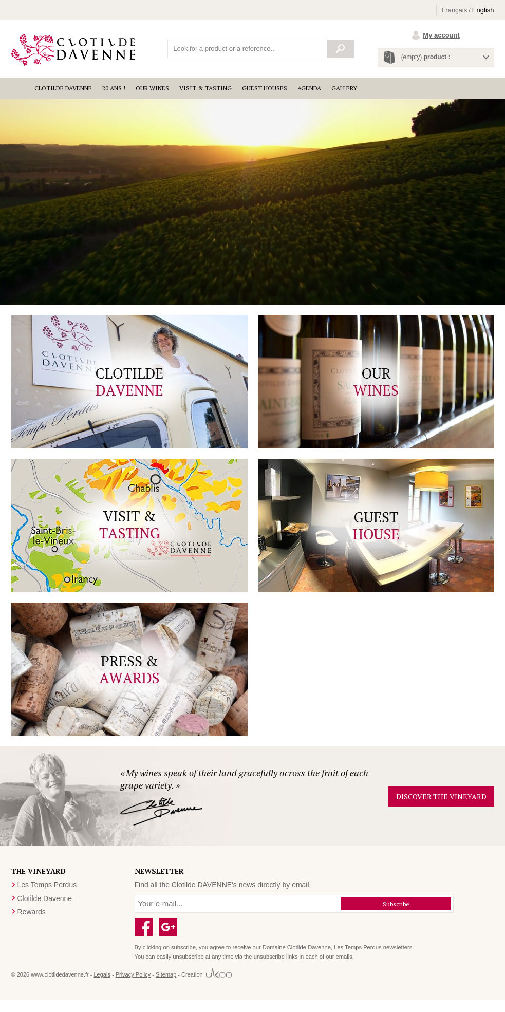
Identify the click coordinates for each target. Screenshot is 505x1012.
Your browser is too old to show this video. (252, 202)
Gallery (344, 88)
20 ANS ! (113, 88)
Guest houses (264, 88)
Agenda (309, 88)
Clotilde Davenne (63, 88)
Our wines (152, 88)
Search (340, 49)
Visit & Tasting (205, 88)
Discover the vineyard (441, 796)
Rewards (31, 912)
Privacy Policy (133, 974)
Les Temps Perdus (47, 884)
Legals (101, 974)
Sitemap (166, 974)
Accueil (20, 88)
